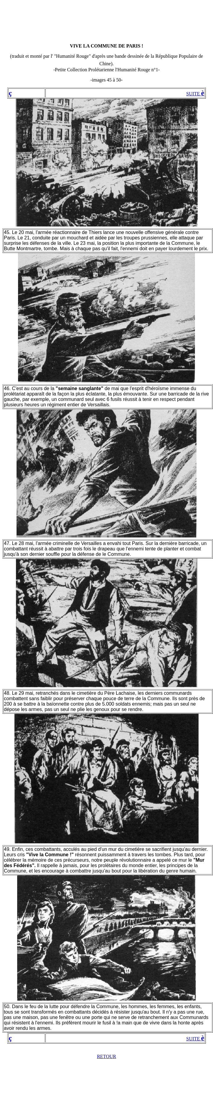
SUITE (195, 93)
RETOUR (106, 1056)
